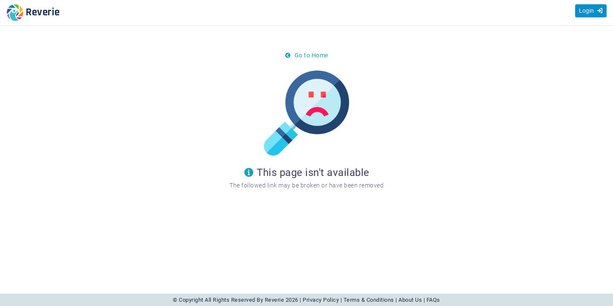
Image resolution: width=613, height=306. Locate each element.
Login (591, 10)
